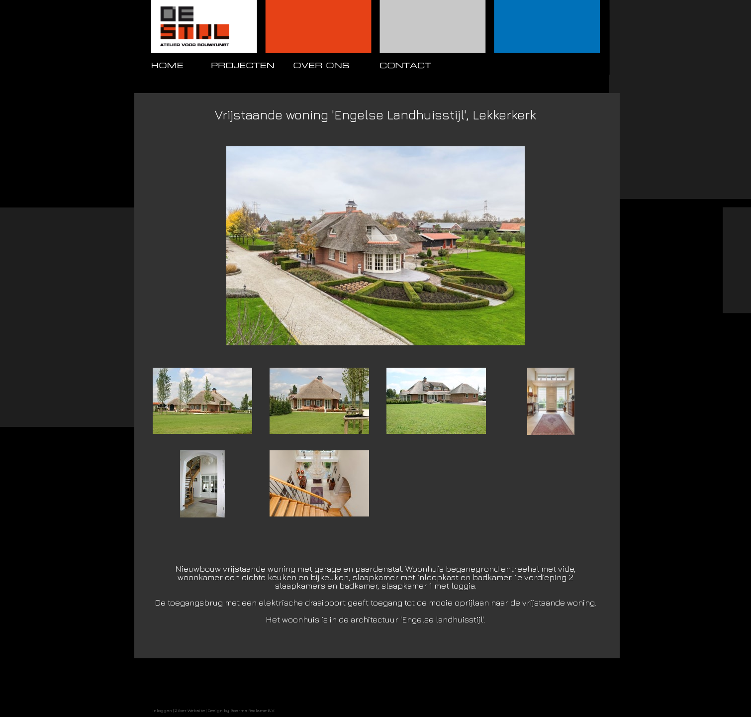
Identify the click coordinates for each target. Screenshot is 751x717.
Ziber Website (190, 710)
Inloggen (162, 710)
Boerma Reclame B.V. (252, 710)
